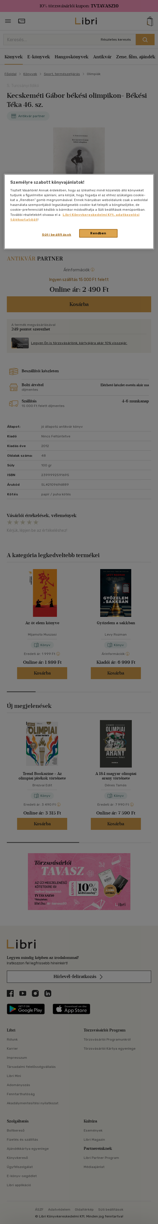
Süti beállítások (56, 234)
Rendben (98, 233)
